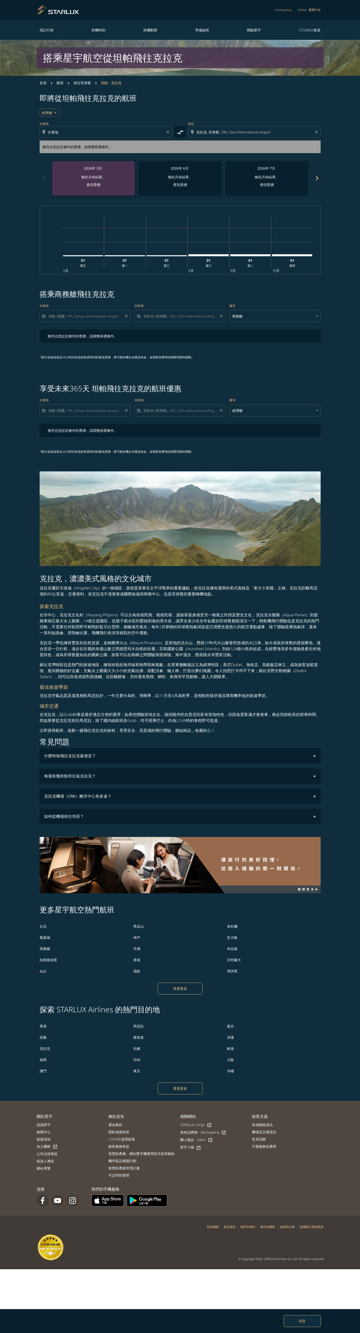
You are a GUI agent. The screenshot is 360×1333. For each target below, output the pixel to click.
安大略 (232, 937)
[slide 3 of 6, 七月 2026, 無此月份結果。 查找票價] (267, 178)
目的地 (139, 306)
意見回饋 (259, 1139)
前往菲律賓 (82, 82)
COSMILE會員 (309, 30)
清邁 (230, 1037)
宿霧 (43, 1037)
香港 (136, 959)
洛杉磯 (232, 926)
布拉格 (232, 948)
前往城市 (230, 1227)
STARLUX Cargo (196, 1125)
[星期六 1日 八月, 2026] (208, 255)
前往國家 (213, 1227)
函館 (136, 971)
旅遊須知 (44, 1139)
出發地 (44, 124)
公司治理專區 (47, 1153)
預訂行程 (47, 30)
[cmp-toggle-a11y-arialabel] (180, 132)
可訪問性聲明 (118, 1175)
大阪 (230, 1059)
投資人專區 (45, 1161)
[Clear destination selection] (317, 132)
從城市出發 (287, 1227)
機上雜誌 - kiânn (196, 1140)
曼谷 (230, 1026)
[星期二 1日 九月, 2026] (250, 255)
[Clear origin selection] (168, 132)
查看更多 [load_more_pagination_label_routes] (180, 988)
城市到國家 (267, 1227)
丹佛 (136, 948)
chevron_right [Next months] (317, 178)
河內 (136, 1059)
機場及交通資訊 (264, 1132)
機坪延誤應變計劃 (122, 1160)
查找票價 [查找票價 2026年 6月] (180, 184)
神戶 (136, 937)
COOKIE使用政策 (121, 1139)
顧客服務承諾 (118, 1146)
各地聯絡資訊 (262, 1124)
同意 (302, 1321)
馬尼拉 (138, 1026)
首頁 (43, 82)
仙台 (43, 971)
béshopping (283, 10)
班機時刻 (98, 30)
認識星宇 (44, 1124)
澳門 (43, 1071)
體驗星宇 (254, 30)
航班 (60, 82)
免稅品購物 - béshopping (203, 1132)
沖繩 (230, 1071)
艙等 (232, 306)
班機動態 (150, 30)
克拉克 (45, 1048)
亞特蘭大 (234, 959)
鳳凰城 (45, 937)
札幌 (136, 1048)
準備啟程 (202, 30)
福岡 (43, 1059)
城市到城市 (247, 1227)
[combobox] (106, 132)
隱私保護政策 (118, 1132)
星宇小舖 (190, 1147)
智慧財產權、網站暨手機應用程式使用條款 (141, 1153)
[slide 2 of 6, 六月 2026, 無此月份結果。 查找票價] (180, 178)
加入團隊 (47, 1146)
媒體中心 (44, 1132)
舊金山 (138, 926)
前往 (191, 124)
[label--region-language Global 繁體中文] (309, 10)
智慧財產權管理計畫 (124, 1168)
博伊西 (232, 971)
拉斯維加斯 (48, 959)
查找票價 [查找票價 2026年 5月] (93, 184)
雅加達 (138, 1037)
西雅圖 (45, 948)
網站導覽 (44, 1168)
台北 (43, 926)
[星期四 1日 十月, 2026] (292, 255)
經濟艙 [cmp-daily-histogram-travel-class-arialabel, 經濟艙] (47, 112)
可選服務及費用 (264, 1146)
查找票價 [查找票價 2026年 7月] (267, 184)
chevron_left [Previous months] (44, 178)
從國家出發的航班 (312, 1227)
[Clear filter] (126, 316)
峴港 (230, 1048)
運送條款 (115, 1124)
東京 (136, 1071)
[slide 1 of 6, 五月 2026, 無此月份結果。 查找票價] (93, 178)
